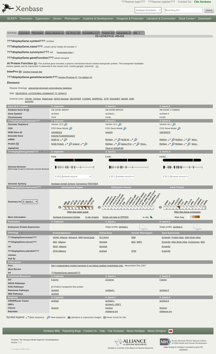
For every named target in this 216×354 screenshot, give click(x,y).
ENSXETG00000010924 (63, 136)
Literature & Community (160, 18)
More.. (195, 139)
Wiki (136, 33)
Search (209, 10)
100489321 (56, 132)
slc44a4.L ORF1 (113, 304)
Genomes (25, 18)
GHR (131, 99)
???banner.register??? (161, 1)
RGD (55, 246)
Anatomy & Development (97, 18)
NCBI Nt (55, 139)
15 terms (109, 279)
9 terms (54, 279)
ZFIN (55, 251)
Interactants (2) (123, 33)
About (156, 331)
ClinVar (28, 99)
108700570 (164, 132)
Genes (57, 18)
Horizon (55, 308)
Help (102, 330)
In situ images (92, 217)
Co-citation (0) (85, 77)
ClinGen (37, 99)
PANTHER (93, 183)
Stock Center (186, 18)
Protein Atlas (177, 237)
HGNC (56, 237)
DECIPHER (75, 99)
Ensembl (166, 237)
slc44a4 (103, 251)
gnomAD (29, 101)
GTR (106, 99)
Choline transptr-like (32, 71)
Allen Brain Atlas (193, 237)
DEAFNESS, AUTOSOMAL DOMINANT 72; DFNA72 (41, 93)
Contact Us (184, 1)
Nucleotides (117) (91, 33)
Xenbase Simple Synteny (63, 183)
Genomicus (81, 183)
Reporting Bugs (71, 330)
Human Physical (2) (67, 77)
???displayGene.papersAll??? (65, 272)
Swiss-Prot (126, 144)
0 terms (163, 279)
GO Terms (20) (73, 33)
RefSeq (108, 139)
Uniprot (75, 144)
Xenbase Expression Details (66, 217)
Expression (42, 18)
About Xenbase (136, 330)
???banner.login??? (133, 1)
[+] (97, 66)
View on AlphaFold (114, 148)
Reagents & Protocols (129, 18)
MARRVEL (97, 99)
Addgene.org (111, 311)
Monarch (73, 237)
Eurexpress (194, 242)
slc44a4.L (133, 227)
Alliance (64, 237)
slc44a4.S (187, 227)
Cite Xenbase (116, 330)
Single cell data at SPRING (115, 217)
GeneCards (88, 237)
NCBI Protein (57, 144)
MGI (55, 242)
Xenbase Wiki (51, 330)
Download (204, 18)
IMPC (139, 242)
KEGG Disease (61, 99)
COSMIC (86, 99)
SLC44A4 (104, 237)
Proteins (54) (108, 33)
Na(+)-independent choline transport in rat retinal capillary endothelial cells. (87, 265)
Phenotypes (72, 18)
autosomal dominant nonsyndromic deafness (50, 88)
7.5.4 (20, 342)
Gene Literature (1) (54, 33)
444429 (108, 132)
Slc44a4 (103, 242)
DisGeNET (115, 99)
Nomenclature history (65, 52)
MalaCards (47, 99)
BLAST (11, 18)
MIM (80, 237)
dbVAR (124, 99)
